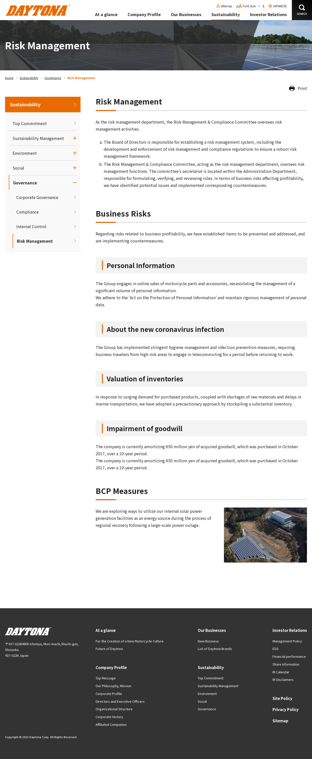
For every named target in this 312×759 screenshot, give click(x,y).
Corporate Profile (109, 693)
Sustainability (225, 14)
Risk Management (35, 241)
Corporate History (109, 716)
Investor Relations (268, 14)
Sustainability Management (38, 138)
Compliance (27, 212)
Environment (25, 153)
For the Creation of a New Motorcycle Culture (130, 641)
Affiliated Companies (111, 724)
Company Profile (144, 14)
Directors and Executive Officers (120, 701)
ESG (275, 648)
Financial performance (289, 656)
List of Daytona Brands (215, 648)
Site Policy (282, 698)
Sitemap (226, 6)
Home (9, 78)
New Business (208, 641)
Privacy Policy (285, 709)
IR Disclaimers (283, 679)
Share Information (285, 664)
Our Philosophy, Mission (113, 685)
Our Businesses (186, 14)
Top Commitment (30, 123)
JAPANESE (280, 6)
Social (18, 168)
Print (302, 88)
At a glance (106, 14)
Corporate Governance (37, 197)
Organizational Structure (114, 708)
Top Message (106, 678)
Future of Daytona (109, 648)
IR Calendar (280, 672)
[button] (302, 10)
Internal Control (31, 226)
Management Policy (287, 641)
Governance (53, 78)
